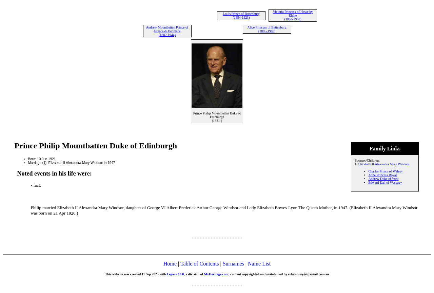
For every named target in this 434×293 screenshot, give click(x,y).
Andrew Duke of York (383, 179)
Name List (259, 264)
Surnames (233, 264)
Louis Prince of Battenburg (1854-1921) (241, 15)
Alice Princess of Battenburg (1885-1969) (266, 29)
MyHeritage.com (216, 274)
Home (170, 264)
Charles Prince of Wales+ (385, 171)
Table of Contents (199, 264)
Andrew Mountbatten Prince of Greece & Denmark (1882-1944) (167, 31)
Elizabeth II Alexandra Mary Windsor (383, 164)
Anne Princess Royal (382, 175)
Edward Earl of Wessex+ (385, 182)
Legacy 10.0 (175, 274)
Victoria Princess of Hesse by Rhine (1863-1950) (293, 15)
